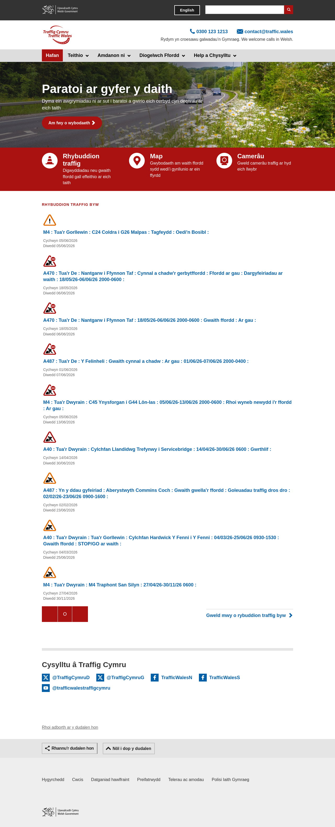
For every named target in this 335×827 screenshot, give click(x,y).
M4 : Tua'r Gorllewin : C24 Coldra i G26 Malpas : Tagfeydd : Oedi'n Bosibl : (126, 232)
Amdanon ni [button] (111, 55)
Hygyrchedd (53, 779)
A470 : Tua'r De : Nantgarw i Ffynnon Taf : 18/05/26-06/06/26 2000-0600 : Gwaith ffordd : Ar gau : (149, 320)
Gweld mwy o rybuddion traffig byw (246, 615)
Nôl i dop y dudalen (132, 748)
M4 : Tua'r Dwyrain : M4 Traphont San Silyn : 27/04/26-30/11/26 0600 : (119, 584)
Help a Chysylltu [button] (212, 55)
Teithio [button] (75, 55)
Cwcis (77, 779)
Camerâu (250, 156)
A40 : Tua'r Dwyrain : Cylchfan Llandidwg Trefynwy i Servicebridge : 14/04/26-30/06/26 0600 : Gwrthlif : (157, 449)
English (187, 10)
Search (288, 9)
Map (156, 156)
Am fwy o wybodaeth (69, 123)
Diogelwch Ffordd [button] (159, 55)
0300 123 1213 (212, 31)
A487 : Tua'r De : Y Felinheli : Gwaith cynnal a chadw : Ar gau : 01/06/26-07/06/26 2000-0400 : (146, 361)
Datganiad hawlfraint (110, 779)
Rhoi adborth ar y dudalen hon (70, 727)
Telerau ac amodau (186, 779)
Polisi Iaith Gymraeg (230, 779)
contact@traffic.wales (268, 31)
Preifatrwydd (148, 779)
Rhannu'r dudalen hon (73, 748)
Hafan (52, 55)
